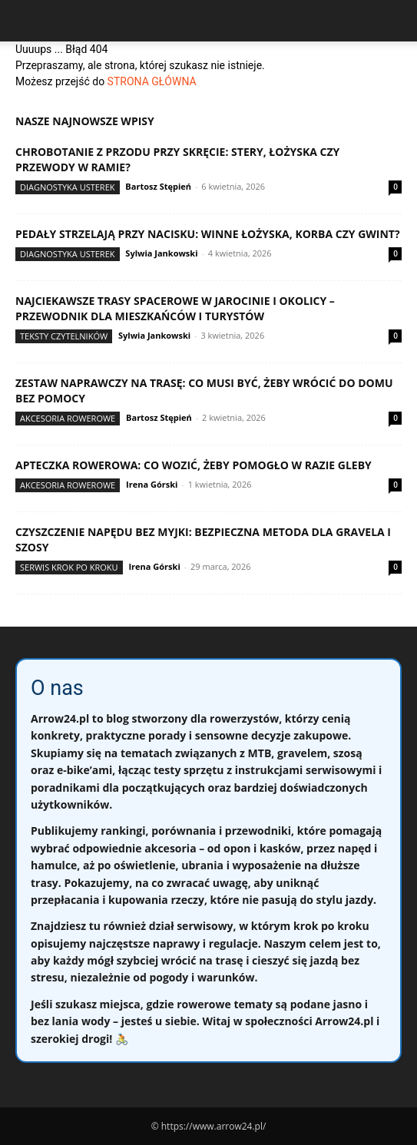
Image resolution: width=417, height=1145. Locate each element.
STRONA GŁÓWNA (152, 81)
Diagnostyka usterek (67, 187)
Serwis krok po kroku (69, 567)
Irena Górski (151, 484)
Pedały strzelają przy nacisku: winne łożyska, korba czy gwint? (207, 234)
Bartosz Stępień (158, 186)
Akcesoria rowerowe (67, 418)
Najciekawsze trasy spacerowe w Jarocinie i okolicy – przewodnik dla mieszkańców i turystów (175, 308)
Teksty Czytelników (64, 336)
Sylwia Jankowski (161, 253)
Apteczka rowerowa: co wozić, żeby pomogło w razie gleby (193, 465)
